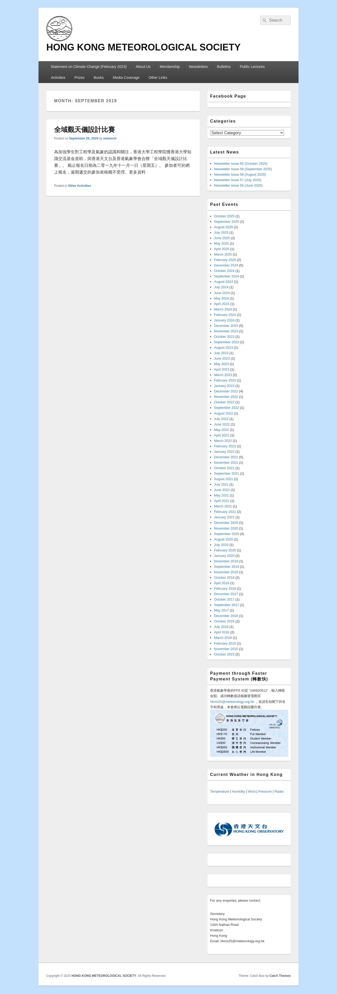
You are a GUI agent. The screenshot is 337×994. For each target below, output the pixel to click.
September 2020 (226, 534)
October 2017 (224, 599)
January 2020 (224, 556)
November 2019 (226, 561)
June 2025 (222, 238)
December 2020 (226, 523)
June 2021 (222, 490)
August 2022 (223, 413)
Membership (170, 67)
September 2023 (226, 342)
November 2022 (226, 397)
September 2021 (226, 473)
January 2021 (224, 517)
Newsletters (198, 67)
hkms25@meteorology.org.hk (232, 702)
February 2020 (225, 550)
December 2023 (226, 326)
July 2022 (221, 419)
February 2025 (225, 260)
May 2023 (221, 364)
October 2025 (224, 216)
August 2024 (223, 282)
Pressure (265, 791)
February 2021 (225, 512)
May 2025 (221, 243)
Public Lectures (252, 67)
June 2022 (222, 424)
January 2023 (224, 386)
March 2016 (223, 638)
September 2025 (226, 222)
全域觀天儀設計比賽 (84, 129)
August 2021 (223, 479)
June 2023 (222, 358)
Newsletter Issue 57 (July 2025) (237, 180)
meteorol (109, 138)
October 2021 (224, 468)
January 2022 (224, 452)
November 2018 (226, 572)
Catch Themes (280, 976)
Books (99, 77)
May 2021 (221, 495)
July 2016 (221, 627)
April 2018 (221, 583)
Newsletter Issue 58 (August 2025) (240, 174)
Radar (279, 791)
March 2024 (223, 309)
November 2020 (226, 528)
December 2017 (226, 594)
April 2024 (221, 304)
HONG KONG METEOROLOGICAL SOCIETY (143, 47)
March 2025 (223, 254)
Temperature (219, 791)
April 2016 (221, 632)
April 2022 (221, 435)
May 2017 (221, 610)
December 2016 (226, 616)
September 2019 (226, 567)
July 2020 (221, 545)
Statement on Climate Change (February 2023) (89, 67)
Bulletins (224, 67)
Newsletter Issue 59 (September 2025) (243, 169)
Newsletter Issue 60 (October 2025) (240, 163)
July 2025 (221, 232)
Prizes (79, 77)
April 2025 (221, 249)
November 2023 (226, 331)
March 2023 (223, 375)
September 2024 (226, 276)
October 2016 (224, 621)
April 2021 (221, 501)
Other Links (158, 77)
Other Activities (79, 186)
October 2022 (224, 402)
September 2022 (226, 408)
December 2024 (226, 265)
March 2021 (223, 506)
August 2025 (223, 227)
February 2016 (225, 643)
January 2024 (224, 320)
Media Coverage (126, 77)
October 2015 (224, 654)
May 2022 (221, 430)
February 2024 (225, 315)
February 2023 (225, 380)
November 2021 (226, 462)
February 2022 (225, 446)
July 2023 (221, 353)
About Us (143, 67)
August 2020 (223, 539)
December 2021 (226, 457)
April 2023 (221, 369)
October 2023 (224, 337)
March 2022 (223, 441)
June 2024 (222, 293)
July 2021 (221, 484)
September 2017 (226, 605)
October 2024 (224, 271)
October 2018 (224, 577)
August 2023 (223, 347)
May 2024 (221, 298)
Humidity (238, 791)
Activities (58, 77)
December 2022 (226, 391)
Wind (252, 791)
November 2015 (226, 649)
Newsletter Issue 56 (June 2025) (238, 185)
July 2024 (221, 287)
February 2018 (225, 588)
